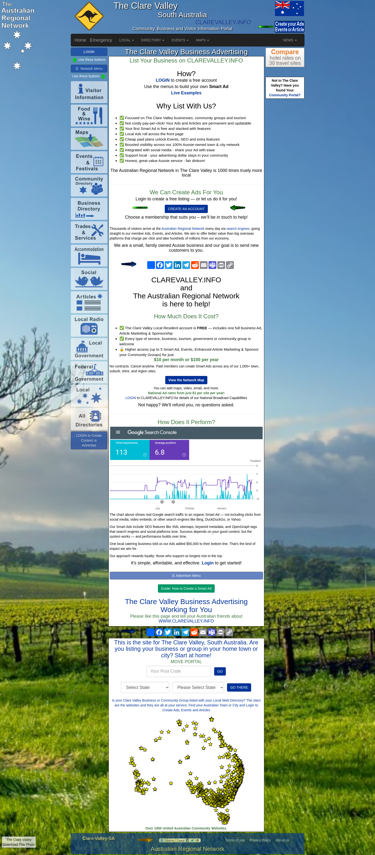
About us (282, 840)
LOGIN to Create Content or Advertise (89, 440)
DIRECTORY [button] (153, 40)
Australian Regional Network (183, 229)
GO (220, 671)
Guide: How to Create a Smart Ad (186, 588)
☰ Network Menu (88, 69)
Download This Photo (19, 844)
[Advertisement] (284, 176)
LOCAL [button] (126, 40)
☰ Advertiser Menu (186, 576)
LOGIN (131, 398)
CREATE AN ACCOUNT (186, 209)
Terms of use (235, 840)
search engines (238, 229)
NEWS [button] (290, 40)
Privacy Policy (260, 840)
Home (80, 40)
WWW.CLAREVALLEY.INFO (186, 621)
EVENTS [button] (180, 40)
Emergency (101, 40)
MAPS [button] (202, 40)
